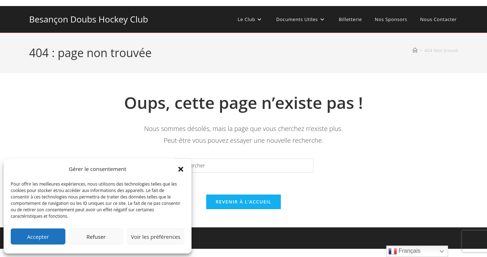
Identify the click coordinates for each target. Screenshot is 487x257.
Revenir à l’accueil (243, 201)
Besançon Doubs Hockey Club (88, 19)
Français (404, 251)
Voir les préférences (155, 236)
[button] (180, 169)
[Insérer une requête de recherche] (243, 165)
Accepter (38, 236)
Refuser (96, 236)
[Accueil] (415, 50)
